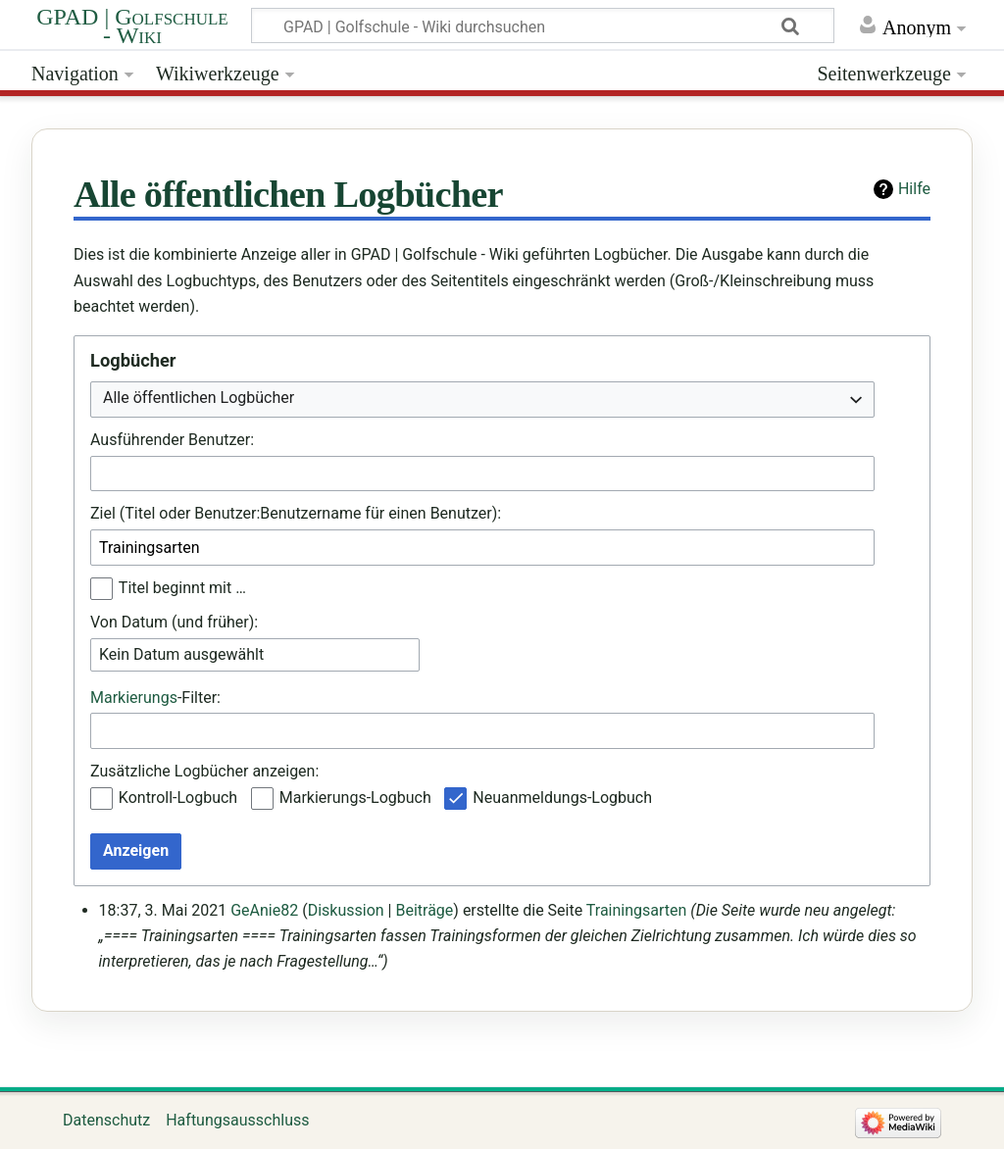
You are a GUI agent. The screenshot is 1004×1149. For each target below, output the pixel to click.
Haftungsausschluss (237, 1120)
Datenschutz (106, 1120)
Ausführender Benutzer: (172, 439)
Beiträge (424, 910)
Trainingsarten (636, 910)
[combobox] (482, 399)
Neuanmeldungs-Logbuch (562, 797)
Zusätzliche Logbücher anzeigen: (204, 771)
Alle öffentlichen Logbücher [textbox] (198, 397)
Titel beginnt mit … (182, 587)
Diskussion (346, 910)
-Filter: (155, 697)
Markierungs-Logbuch (355, 797)
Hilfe (914, 188)
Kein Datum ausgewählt (181, 654)
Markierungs (133, 697)
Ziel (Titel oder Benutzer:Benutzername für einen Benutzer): (295, 513)
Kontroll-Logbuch (178, 797)
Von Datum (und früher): (174, 622)
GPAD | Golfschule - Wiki (132, 26)
